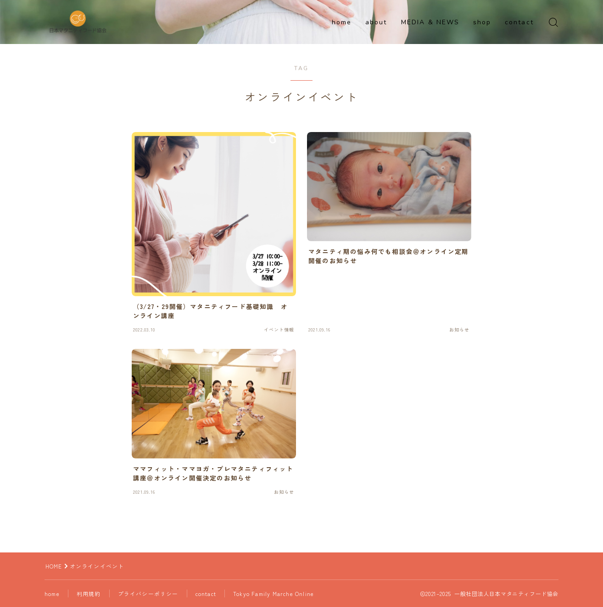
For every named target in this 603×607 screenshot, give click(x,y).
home (342, 22)
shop (482, 22)
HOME (53, 566)
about (376, 22)
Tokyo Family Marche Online (275, 593)
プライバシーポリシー (149, 593)
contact (519, 22)
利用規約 (90, 593)
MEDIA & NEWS (430, 22)
